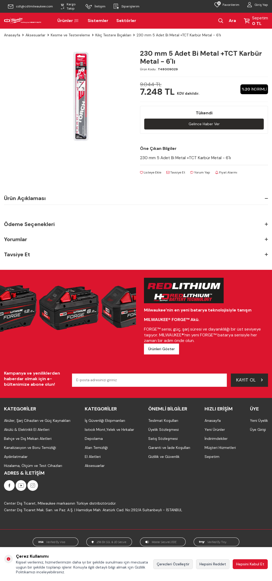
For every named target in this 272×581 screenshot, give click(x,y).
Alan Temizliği (96, 447)
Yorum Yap (200, 173)
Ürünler (68, 20)
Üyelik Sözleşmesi (163, 429)
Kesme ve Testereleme (70, 35)
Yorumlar (136, 239)
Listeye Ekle (150, 173)
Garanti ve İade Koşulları (169, 447)
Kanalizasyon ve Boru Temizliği (30, 447)
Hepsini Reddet (212, 564)
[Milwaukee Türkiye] (22, 21)
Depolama (94, 438)
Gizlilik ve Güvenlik (164, 456)
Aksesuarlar (35, 35)
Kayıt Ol (249, 380)
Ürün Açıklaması (136, 198)
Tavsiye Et (175, 173)
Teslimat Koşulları (163, 420)
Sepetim (212, 456)
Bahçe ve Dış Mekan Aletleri (28, 438)
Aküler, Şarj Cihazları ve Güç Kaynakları (37, 420)
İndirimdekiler (216, 438)
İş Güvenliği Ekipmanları (105, 420)
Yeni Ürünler (215, 429)
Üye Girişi (258, 429)
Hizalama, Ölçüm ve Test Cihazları (33, 465)
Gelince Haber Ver (204, 124)
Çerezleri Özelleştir (173, 564)
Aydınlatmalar (16, 456)
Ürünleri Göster (161, 349)
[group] (81, 96)
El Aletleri (93, 456)
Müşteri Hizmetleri (220, 447)
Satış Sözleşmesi (163, 438)
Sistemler (98, 20)
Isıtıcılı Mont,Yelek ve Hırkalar (109, 429)
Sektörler (126, 20)
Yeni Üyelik (259, 420)
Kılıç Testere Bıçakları (113, 35)
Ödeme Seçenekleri (136, 224)
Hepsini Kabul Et (250, 564)
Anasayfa (12, 35)
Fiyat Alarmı (226, 173)
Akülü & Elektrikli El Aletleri (26, 429)
